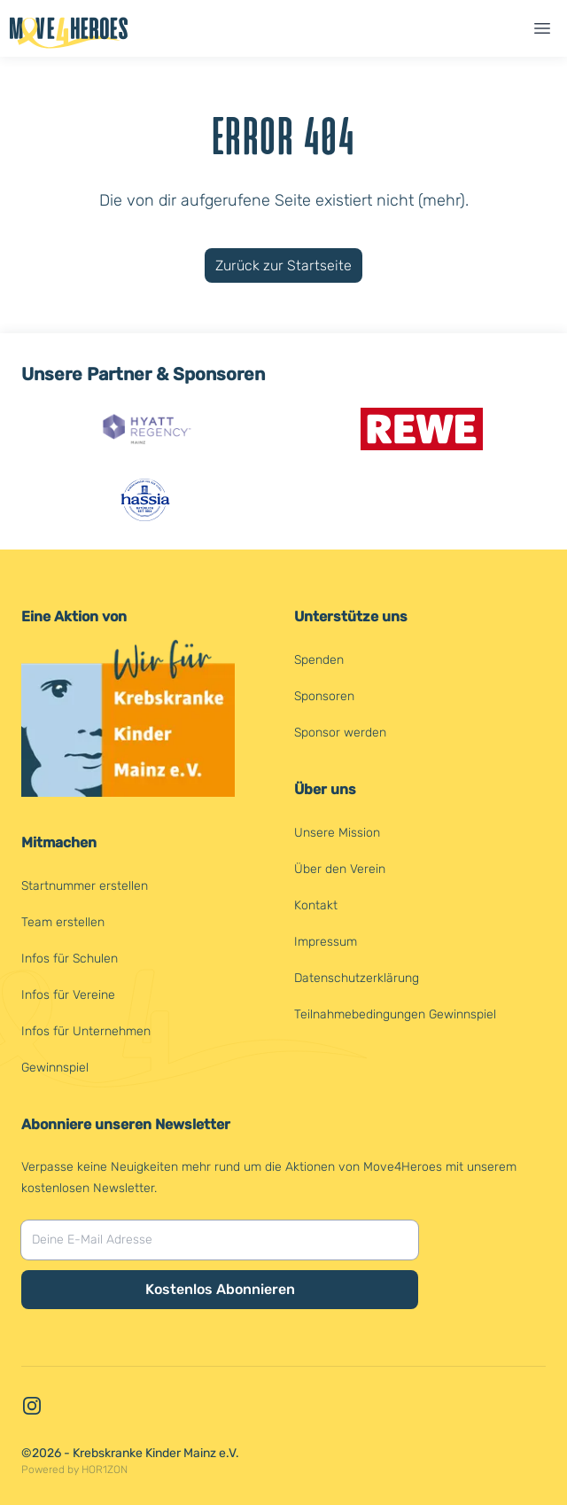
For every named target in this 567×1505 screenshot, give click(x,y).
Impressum (325, 941)
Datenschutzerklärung (356, 978)
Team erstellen (63, 922)
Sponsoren (324, 696)
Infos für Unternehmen (86, 1031)
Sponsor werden (340, 732)
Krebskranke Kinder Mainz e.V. (156, 1453)
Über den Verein (339, 869)
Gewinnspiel (55, 1067)
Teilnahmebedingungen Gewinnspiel (395, 1014)
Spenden (319, 659)
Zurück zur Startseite (283, 265)
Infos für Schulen (69, 958)
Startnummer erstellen (84, 885)
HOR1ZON (105, 1469)
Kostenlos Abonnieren (220, 1289)
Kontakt (316, 905)
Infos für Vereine (68, 994)
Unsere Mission (337, 832)
